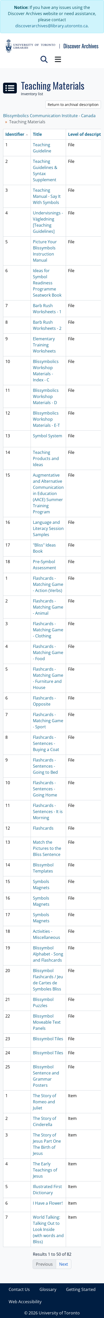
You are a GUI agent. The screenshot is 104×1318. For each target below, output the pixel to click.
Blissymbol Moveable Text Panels (47, 1022)
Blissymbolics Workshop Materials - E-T (46, 419)
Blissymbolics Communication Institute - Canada (49, 115)
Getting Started (81, 1289)
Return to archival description (73, 104)
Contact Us (19, 1289)
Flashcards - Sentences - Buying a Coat (46, 743)
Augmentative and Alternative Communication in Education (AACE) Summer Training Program (48, 493)
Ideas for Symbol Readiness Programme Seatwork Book (47, 283)
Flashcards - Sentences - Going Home (45, 789)
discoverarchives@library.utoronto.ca (51, 26)
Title (37, 134)
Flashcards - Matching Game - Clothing (48, 630)
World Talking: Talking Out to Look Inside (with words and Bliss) (48, 1229)
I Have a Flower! (48, 1203)
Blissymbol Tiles (48, 1039)
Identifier (14, 134)
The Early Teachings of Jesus (45, 1170)
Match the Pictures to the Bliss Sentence (47, 848)
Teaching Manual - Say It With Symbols (47, 196)
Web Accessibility (25, 1301)
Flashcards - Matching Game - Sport (48, 721)
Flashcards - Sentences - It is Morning (48, 811)
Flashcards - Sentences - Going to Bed (45, 766)
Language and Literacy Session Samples (48, 528)
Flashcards (43, 828)
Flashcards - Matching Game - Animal (48, 607)
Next (63, 1264)
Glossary (48, 1289)
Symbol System (47, 436)
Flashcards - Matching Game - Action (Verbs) (48, 584)
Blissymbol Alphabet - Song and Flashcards (48, 954)
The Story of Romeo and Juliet (44, 1102)
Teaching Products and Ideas (46, 458)
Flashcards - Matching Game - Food (48, 652)
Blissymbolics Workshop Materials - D (46, 396)
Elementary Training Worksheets (44, 345)
